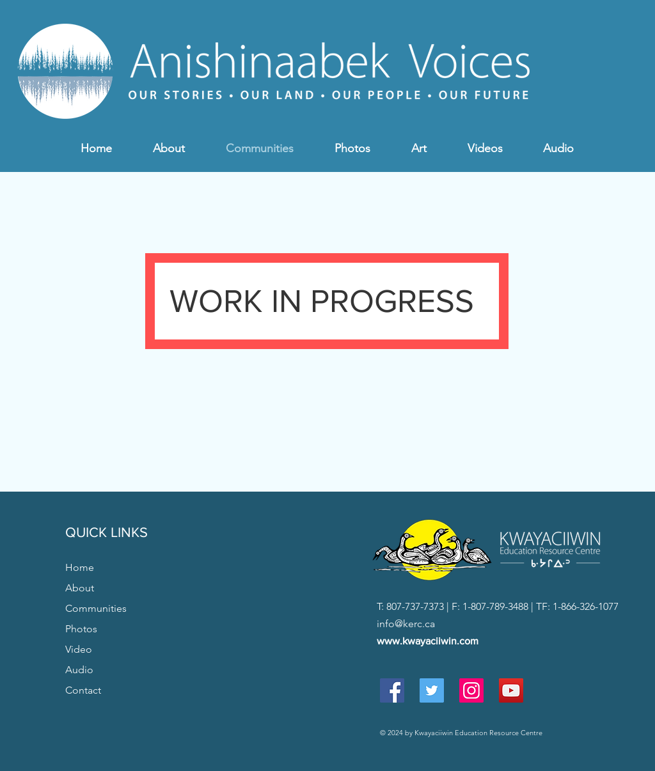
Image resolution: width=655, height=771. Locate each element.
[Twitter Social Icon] (432, 690)
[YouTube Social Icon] (511, 690)
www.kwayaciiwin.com (427, 640)
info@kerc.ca (406, 624)
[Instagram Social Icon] (471, 690)
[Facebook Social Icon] (392, 690)
